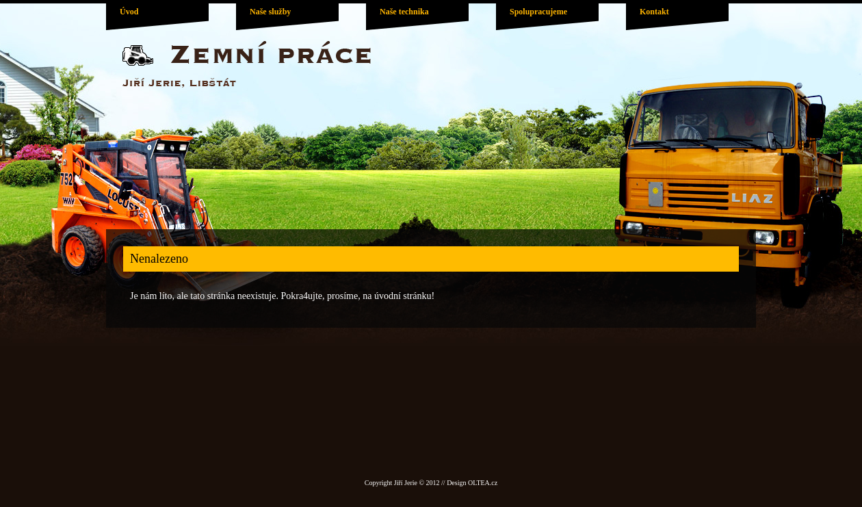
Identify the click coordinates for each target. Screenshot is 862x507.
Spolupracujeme (538, 11)
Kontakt (654, 11)
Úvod (129, 11)
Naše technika (404, 11)
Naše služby (270, 11)
